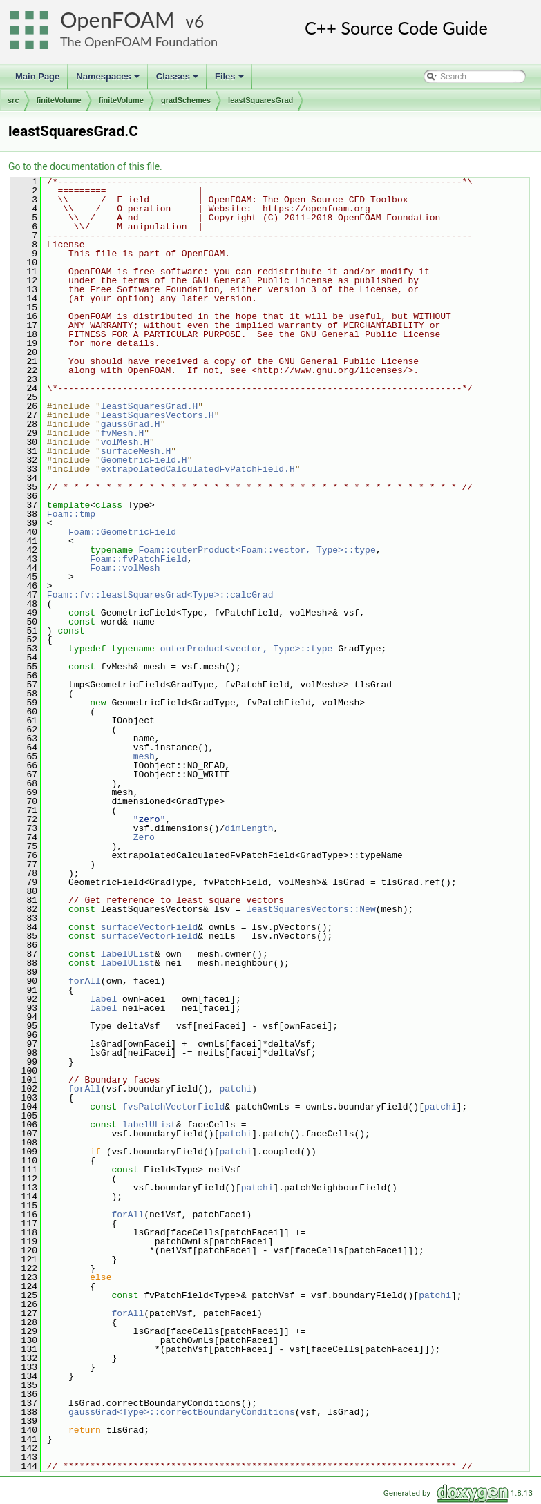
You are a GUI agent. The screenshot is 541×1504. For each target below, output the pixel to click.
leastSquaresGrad (260, 100)
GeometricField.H (144, 460)
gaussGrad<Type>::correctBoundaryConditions (181, 1412)
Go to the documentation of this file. (85, 166)
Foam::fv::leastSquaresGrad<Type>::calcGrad (160, 595)
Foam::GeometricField (122, 532)
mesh (144, 756)
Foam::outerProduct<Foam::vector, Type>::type (256, 550)
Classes (178, 80)
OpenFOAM (117, 19)
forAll (84, 981)
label (103, 999)
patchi (235, 1089)
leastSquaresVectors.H (157, 415)
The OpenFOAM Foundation (139, 41)
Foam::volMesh (125, 568)
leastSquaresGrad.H (149, 406)
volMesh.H (125, 442)
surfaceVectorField (149, 927)
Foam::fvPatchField (138, 559)
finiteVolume (59, 100)
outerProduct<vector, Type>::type (246, 648)
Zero (144, 837)
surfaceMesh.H (136, 451)
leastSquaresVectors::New (310, 909)
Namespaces (109, 80)
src (13, 100)
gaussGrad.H (130, 424)
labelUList (128, 954)
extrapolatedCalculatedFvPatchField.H (198, 469)
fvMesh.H (122, 433)
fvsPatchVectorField (173, 1107)
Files (230, 80)
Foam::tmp (71, 514)
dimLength (249, 828)
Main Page (37, 76)
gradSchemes (186, 100)
